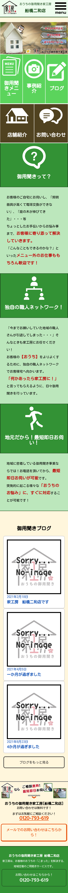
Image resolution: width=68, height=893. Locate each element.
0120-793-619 (34, 818)
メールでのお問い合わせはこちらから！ (33, 832)
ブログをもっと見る (34, 762)
